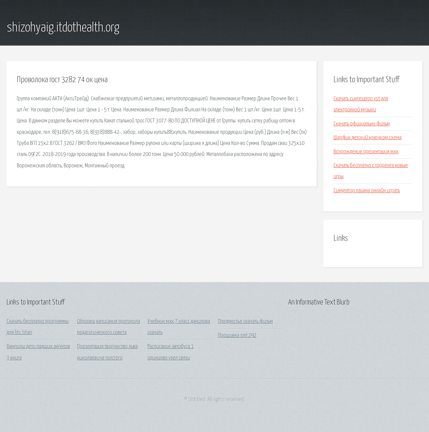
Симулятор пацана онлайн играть (366, 191)
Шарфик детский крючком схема (367, 138)
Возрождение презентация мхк (366, 152)
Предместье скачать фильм (245, 321)
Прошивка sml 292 (237, 335)
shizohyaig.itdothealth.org (63, 27)
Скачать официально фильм (361, 124)
